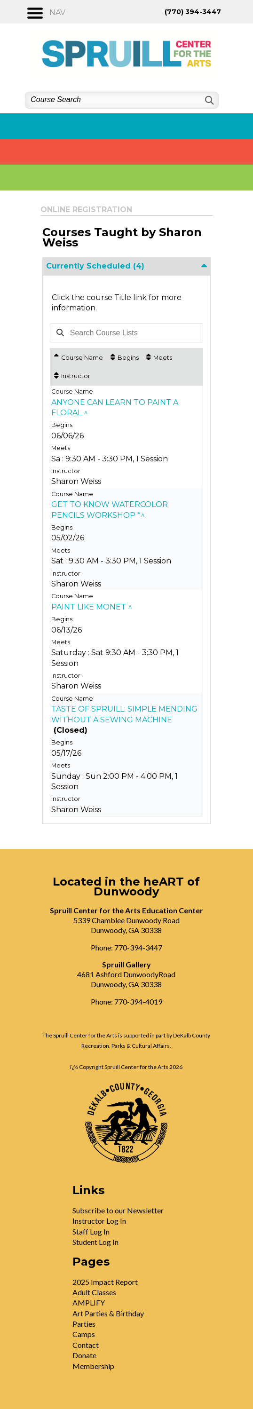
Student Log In (95, 1241)
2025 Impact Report (105, 1281)
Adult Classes (94, 1292)
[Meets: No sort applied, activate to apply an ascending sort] (159, 357)
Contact (85, 1344)
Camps (83, 1334)
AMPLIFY (88, 1302)
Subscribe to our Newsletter (118, 1210)
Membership (93, 1366)
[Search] (208, 100)
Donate (84, 1355)
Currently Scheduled (95, 265)
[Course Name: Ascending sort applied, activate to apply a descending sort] (78, 357)
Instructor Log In (99, 1220)
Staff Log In (91, 1231)
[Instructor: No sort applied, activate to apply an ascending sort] (72, 376)
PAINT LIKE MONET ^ (91, 606)
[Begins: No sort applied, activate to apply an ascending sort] (124, 357)
